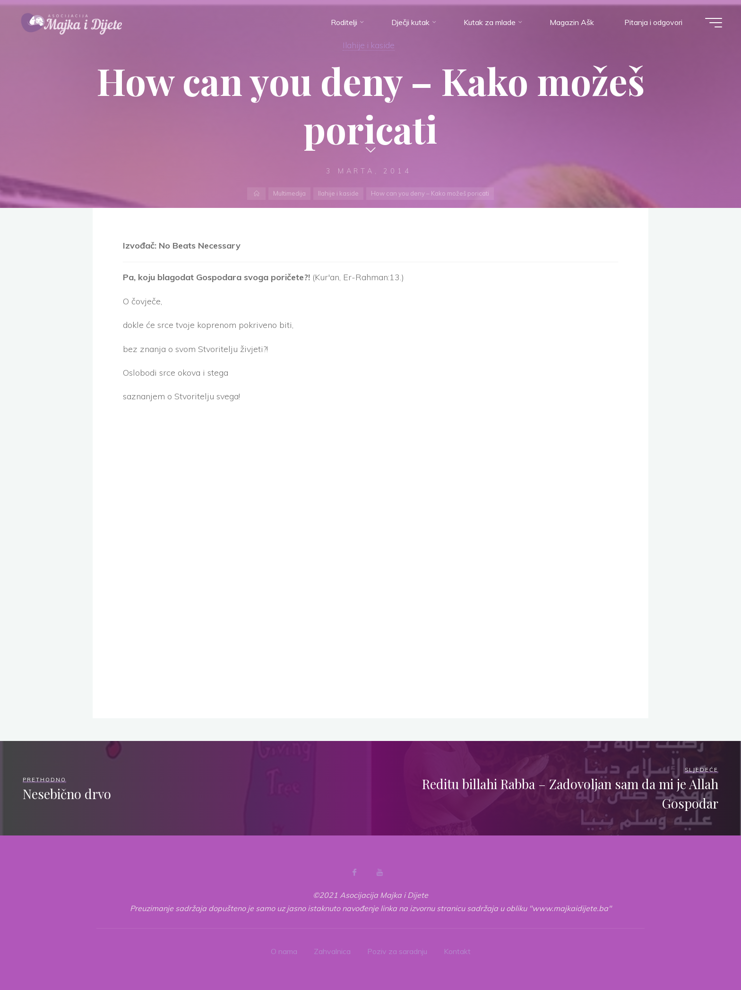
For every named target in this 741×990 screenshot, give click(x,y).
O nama (284, 951)
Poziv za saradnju (397, 951)
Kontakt (457, 951)
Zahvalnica (332, 951)
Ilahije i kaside (369, 45)
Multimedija (289, 193)
